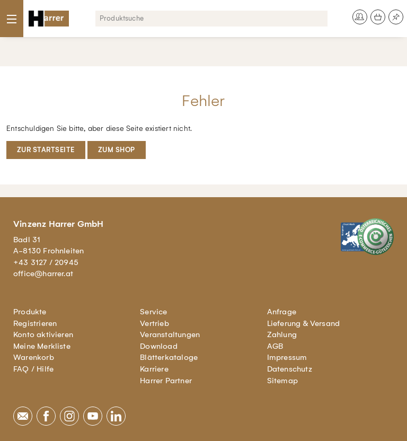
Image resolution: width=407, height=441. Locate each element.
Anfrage (281, 311)
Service (153, 311)
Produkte (30, 311)
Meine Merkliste (41, 346)
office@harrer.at (43, 273)
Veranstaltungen (170, 334)
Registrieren (35, 323)
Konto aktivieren (43, 334)
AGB (275, 346)
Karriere (154, 369)
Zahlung (282, 334)
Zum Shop (116, 150)
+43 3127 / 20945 (45, 262)
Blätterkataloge (169, 357)
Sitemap (282, 380)
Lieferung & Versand (303, 323)
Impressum (287, 357)
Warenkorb (33, 357)
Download (159, 346)
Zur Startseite (46, 150)
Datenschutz (289, 369)
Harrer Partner (166, 380)
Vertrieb (154, 323)
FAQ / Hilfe (33, 369)
